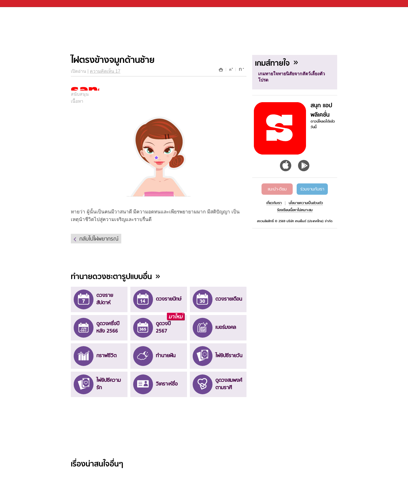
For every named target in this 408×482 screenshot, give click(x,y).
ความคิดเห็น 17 (105, 71)
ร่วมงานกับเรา (312, 189)
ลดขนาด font (230, 71)
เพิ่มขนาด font (240, 71)
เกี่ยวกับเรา (274, 203)
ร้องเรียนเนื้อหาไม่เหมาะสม (295, 210)
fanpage (391, 13)
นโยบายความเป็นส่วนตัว (306, 203)
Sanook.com (17, 3)
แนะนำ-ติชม (277, 189)
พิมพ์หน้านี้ (221, 70)
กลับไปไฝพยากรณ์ (98, 239)
